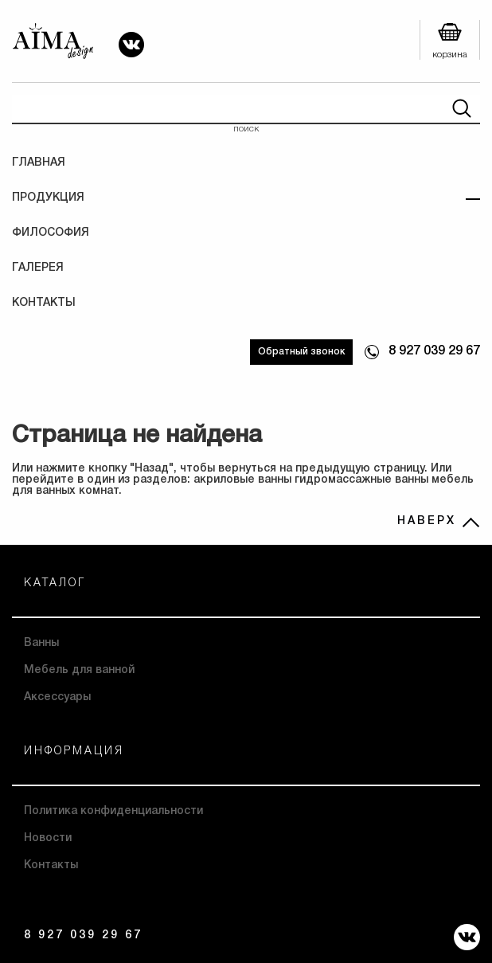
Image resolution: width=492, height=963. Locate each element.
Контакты (44, 303)
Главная (38, 163)
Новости (48, 838)
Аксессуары (57, 697)
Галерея (38, 268)
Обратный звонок (301, 351)
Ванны (41, 643)
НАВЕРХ (426, 521)
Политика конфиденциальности (113, 811)
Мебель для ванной (79, 670)
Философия (50, 233)
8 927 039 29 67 (434, 351)
